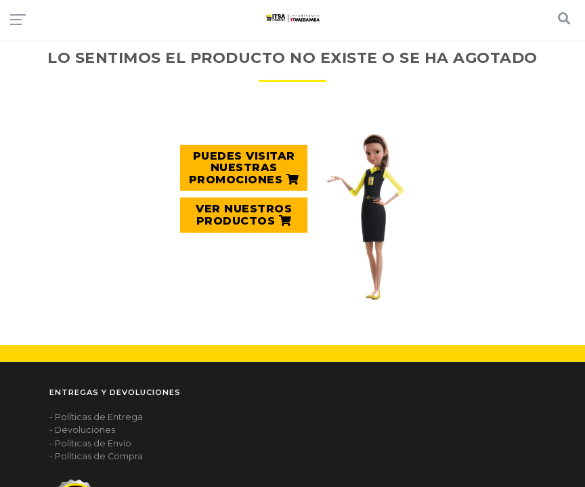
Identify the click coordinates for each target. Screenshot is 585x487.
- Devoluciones (82, 430)
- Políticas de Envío (90, 443)
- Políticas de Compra (96, 456)
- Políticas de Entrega (96, 417)
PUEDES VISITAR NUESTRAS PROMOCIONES (244, 167)
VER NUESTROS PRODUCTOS (244, 214)
